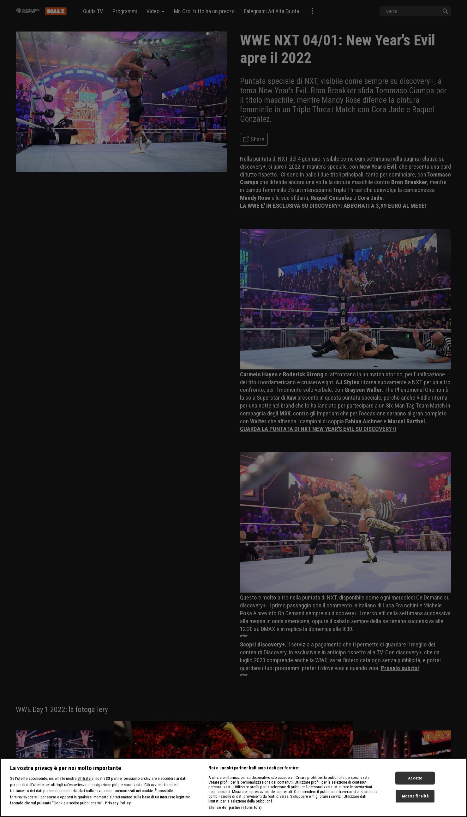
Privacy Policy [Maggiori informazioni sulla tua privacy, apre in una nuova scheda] (118, 803)
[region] (233, 787)
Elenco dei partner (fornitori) (234, 807)
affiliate (84, 778)
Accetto (415, 777)
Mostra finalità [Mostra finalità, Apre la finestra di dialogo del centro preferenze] (415, 796)
